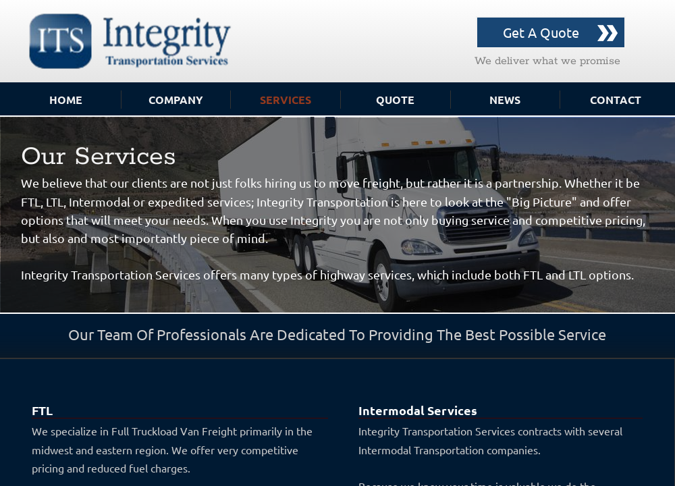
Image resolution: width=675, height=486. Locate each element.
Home (65, 99)
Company (175, 99)
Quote (395, 99)
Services (285, 99)
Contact (615, 99)
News (504, 99)
